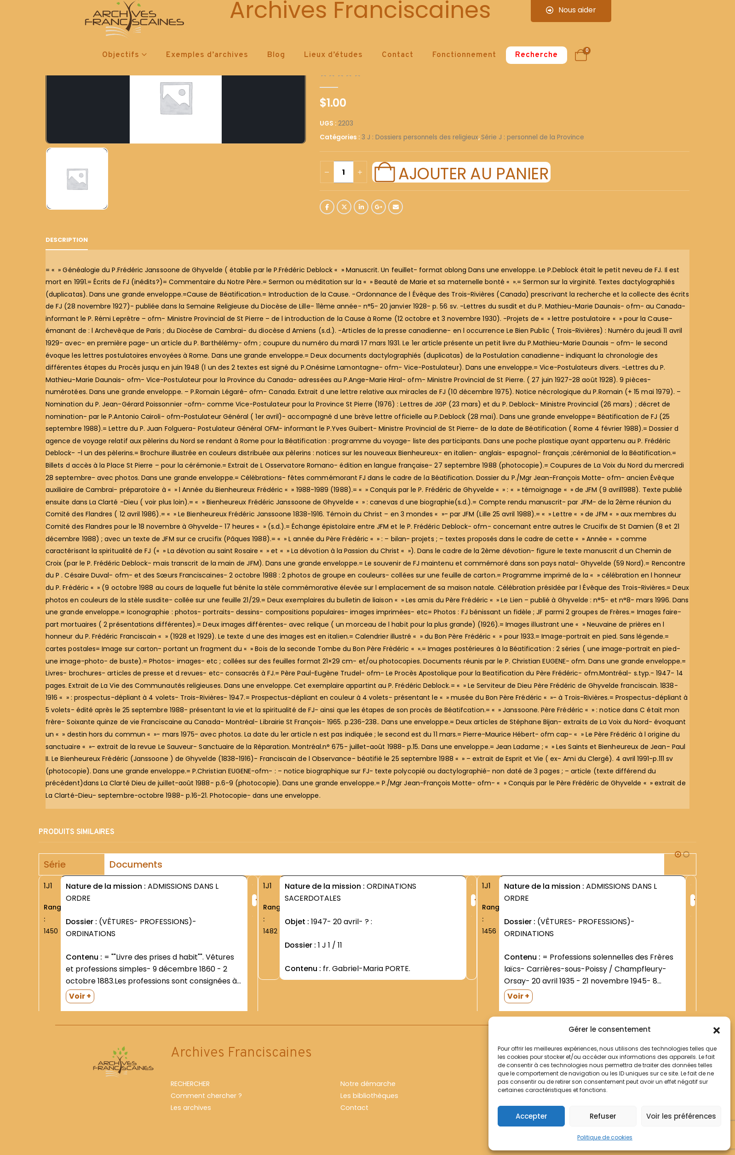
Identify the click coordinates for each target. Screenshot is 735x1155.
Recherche (536, 55)
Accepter (531, 1116)
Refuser (603, 1116)
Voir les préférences (681, 1116)
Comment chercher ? (206, 1099)
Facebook (327, 207)
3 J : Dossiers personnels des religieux (420, 137)
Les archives (191, 1111)
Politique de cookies (604, 1137)
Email (395, 207)
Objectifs (120, 55)
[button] (716, 1029)
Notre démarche (368, 1087)
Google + (378, 207)
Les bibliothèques (369, 1099)
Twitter (344, 207)
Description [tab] (67, 239)
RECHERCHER (190, 1087)
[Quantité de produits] (343, 172)
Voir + (80, 996)
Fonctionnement (464, 55)
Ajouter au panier (473, 172)
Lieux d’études (333, 55)
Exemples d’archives (207, 55)
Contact (397, 55)
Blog (276, 55)
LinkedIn (361, 207)
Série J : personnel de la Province (532, 137)
